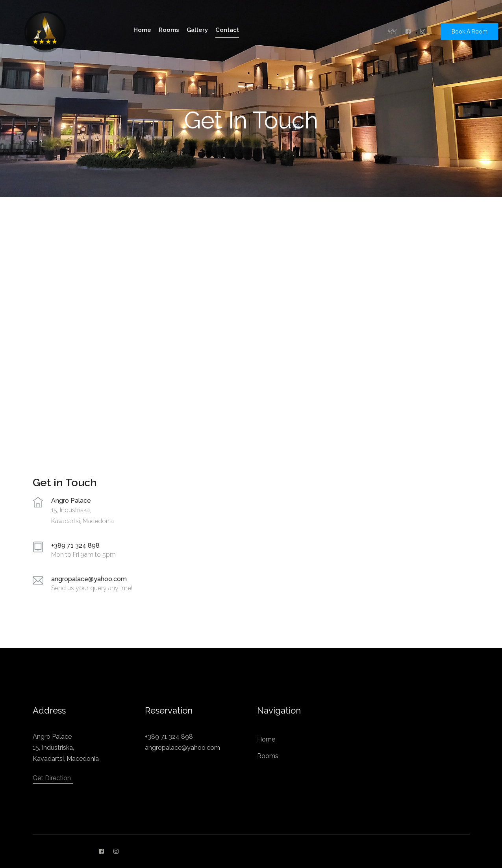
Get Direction (52, 778)
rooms (169, 29)
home (142, 29)
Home (266, 739)
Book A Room (469, 31)
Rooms (267, 756)
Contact (227, 29)
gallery (197, 29)
